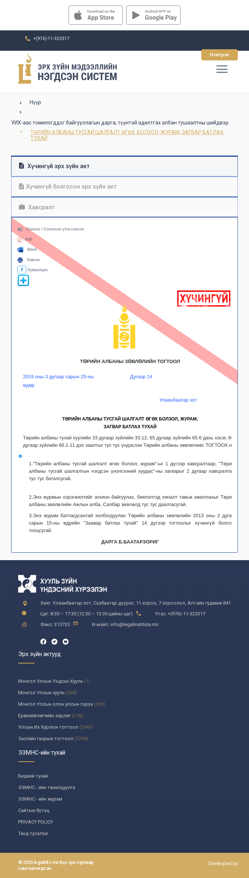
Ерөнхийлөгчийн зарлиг (44, 715)
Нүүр (35, 102)
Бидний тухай (33, 776)
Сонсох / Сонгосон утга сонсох (50, 229)
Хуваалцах (32, 269)
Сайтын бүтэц (33, 810)
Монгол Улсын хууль (41, 692)
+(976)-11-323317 (51, 38)
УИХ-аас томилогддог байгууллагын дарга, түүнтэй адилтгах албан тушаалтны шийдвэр (120, 123)
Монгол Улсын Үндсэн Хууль (50, 681)
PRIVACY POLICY (35, 822)
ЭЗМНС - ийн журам (40, 799)
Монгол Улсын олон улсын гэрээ (55, 704)
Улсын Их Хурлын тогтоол (48, 727)
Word (27, 249)
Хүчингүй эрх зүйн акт (54, 166)
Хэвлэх (28, 259)
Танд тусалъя (33, 833)
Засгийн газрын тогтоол (45, 738)
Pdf (24, 239)
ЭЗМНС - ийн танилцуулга (46, 787)
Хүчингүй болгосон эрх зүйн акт (68, 186)
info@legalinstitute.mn (57, 70)
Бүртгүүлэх (175, 54)
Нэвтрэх (219, 54)
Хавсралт (37, 207)
